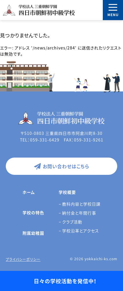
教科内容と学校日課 (81, 204)
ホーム (29, 192)
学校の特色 (33, 212)
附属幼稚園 (33, 233)
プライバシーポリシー (23, 259)
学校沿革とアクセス (80, 230)
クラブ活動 (72, 222)
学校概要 (67, 192)
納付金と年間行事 (79, 213)
